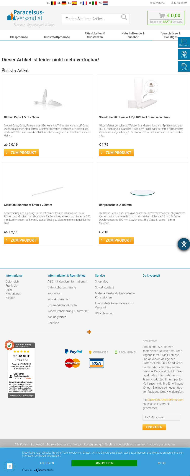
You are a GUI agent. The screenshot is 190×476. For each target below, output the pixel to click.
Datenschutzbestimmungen (165, 400)
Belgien (10, 298)
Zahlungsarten (57, 317)
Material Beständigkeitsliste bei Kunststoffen (115, 295)
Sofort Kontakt (104, 287)
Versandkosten (83, 444)
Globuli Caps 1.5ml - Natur (21, 117)
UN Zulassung (104, 313)
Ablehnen (47, 463)
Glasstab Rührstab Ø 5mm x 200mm (28, 205)
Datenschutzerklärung (62, 287)
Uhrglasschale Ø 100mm (115, 205)
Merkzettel (157, 2)
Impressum (55, 293)
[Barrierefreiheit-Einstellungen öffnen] (184, 244)
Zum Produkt (21, 152)
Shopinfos (101, 281)
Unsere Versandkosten (62, 305)
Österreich (12, 281)
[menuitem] (3, 3)
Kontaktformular (58, 299)
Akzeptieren (104, 463)
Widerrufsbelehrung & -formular (68, 311)
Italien (9, 289)
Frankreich (12, 285)
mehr (162, 463)
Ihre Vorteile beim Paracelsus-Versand (114, 305)
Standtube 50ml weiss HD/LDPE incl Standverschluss (134, 117)
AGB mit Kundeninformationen (67, 281)
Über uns (53, 323)
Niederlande (13, 293)
